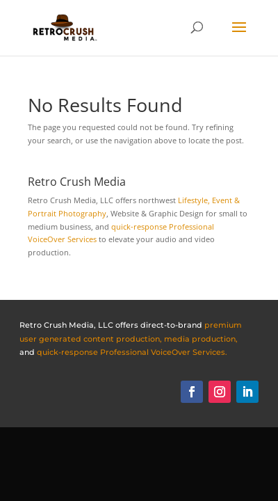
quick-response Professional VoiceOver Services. (132, 352)
